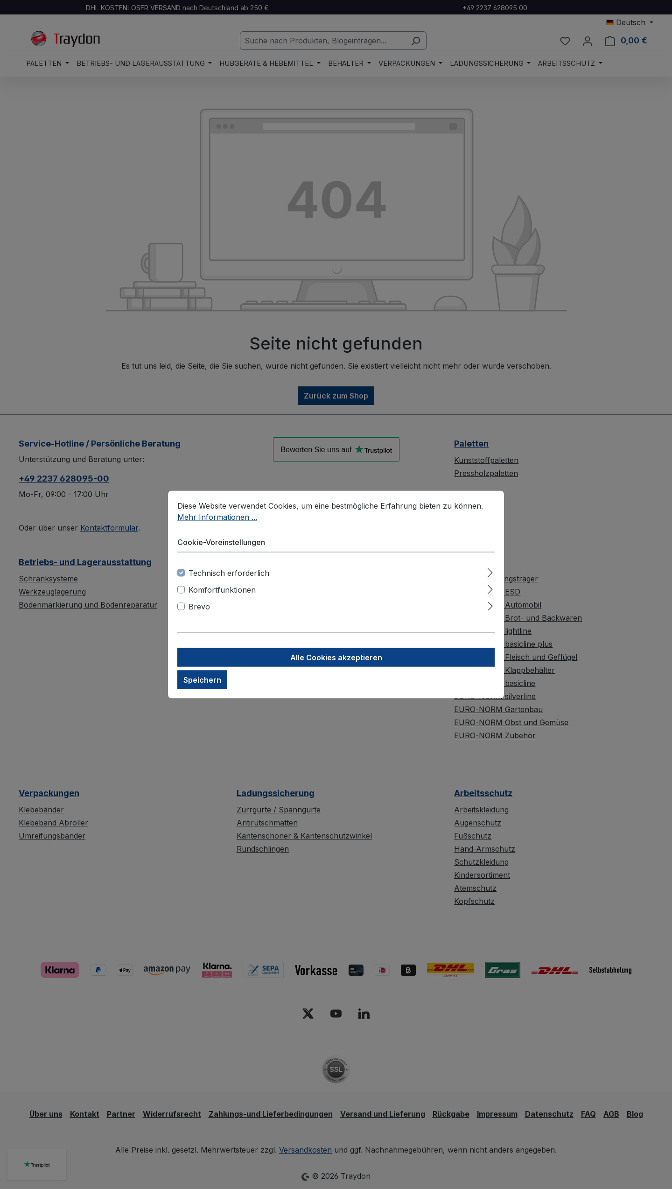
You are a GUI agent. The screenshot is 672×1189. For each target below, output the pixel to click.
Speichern (202, 680)
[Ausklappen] (490, 571)
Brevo (199, 606)
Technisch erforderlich (229, 573)
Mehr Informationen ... (217, 517)
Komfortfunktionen (222, 589)
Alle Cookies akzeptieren (336, 657)
